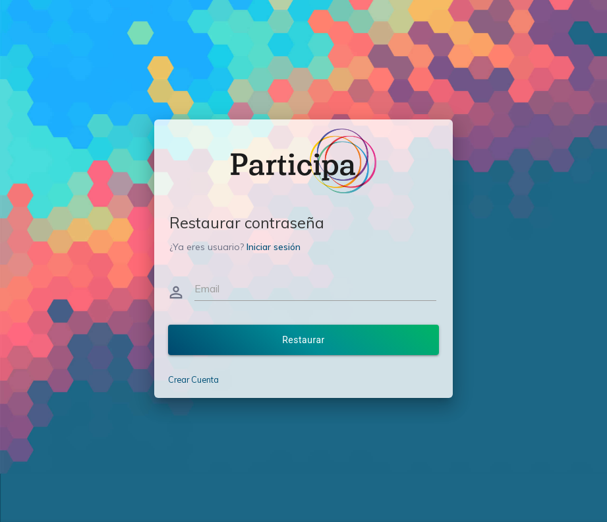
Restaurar (303, 340)
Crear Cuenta (193, 379)
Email (206, 288)
